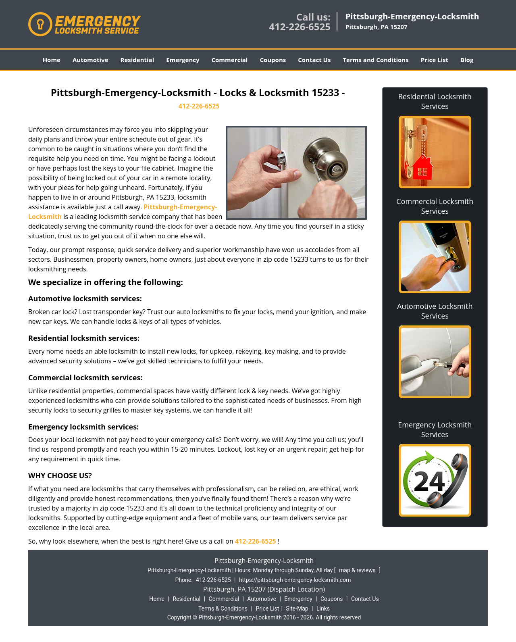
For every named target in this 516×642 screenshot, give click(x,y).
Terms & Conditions (223, 608)
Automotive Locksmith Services (434, 311)
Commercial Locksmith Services (434, 206)
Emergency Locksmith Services (435, 429)
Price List (434, 60)
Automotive (90, 60)
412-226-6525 (300, 26)
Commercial (230, 60)
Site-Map (297, 608)
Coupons (273, 60)
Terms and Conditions (375, 60)
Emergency (182, 60)
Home (51, 60)
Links (323, 608)
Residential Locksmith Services (435, 101)
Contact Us (314, 60)
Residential (137, 60)
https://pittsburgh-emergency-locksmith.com (295, 580)
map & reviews (358, 570)
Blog (466, 60)
